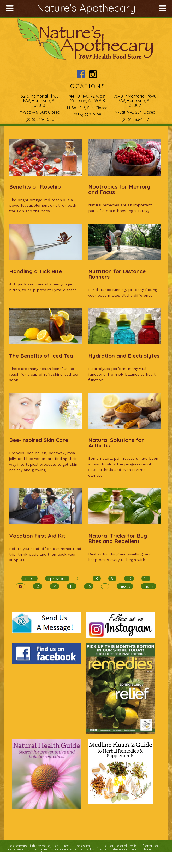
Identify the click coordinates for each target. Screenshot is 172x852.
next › (125, 586)
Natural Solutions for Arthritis (116, 443)
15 (72, 586)
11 (145, 578)
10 (129, 578)
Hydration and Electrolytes (123, 355)
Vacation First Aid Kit (37, 535)
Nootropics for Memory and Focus (119, 189)
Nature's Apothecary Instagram (93, 74)
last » (148, 586)
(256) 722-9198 (87, 114)
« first (29, 578)
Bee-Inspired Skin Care (38, 440)
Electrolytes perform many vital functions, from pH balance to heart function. (122, 374)
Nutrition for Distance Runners (117, 274)
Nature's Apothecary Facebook (80, 74)
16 (89, 586)
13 (37, 586)
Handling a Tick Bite (35, 271)
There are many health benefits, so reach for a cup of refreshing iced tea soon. (43, 374)
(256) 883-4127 (135, 119)
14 (54, 586)
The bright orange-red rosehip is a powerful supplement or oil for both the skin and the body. (42, 205)
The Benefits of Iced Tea (41, 355)
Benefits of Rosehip (35, 186)
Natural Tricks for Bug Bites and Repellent (117, 538)
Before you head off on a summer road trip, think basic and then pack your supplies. (45, 554)
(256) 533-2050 (39, 119)
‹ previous (57, 578)
